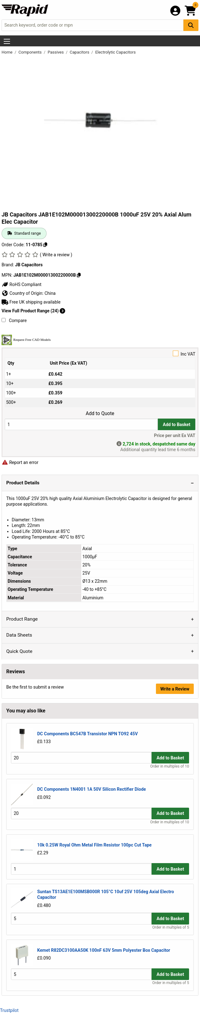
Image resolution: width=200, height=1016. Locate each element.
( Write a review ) (56, 255)
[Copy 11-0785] (45, 244)
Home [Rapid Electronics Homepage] (7, 52)
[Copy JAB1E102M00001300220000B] (79, 275)
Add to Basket (176, 424)
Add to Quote (100, 413)
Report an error (20, 462)
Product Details (22, 483)
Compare (14, 320)
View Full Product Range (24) (33, 310)
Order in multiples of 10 (169, 766)
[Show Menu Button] (7, 41)
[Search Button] (190, 25)
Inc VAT (100, 354)
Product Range (22, 619)
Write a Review (174, 688)
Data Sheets (19, 635)
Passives (56, 52)
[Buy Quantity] (81, 424)
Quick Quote (19, 651)
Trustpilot (9, 1010)
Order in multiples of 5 (170, 927)
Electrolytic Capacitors (115, 52)
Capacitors (80, 52)
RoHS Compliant (22, 284)
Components (30, 52)
